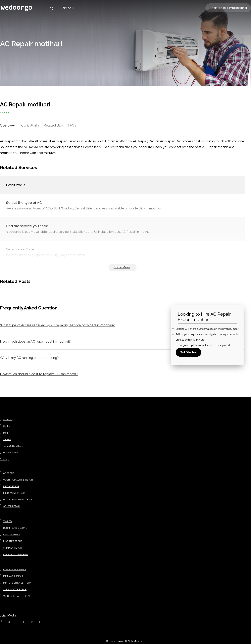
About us (7, 419)
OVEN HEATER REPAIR (15, 589)
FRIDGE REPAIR (11, 486)
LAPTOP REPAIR (11, 534)
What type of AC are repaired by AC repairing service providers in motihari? (57, 325)
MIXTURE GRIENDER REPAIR (18, 583)
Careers (7, 439)
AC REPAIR (8, 473)
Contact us (8, 426)
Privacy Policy (10, 452)
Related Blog (54, 125)
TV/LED (7, 521)
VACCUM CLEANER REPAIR (17, 596)
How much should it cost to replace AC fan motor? (39, 374)
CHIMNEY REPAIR (12, 548)
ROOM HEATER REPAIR (15, 528)
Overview (7, 125)
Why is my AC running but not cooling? (29, 358)
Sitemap (4, 459)
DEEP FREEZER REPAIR (15, 554)
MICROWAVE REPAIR (13, 493)
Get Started (188, 352)
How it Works (29, 125)
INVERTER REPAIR (12, 541)
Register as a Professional (228, 8)
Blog (50, 8)
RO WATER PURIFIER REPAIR (18, 499)
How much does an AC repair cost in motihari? (35, 341)
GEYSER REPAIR (11, 506)
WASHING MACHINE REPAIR (18, 480)
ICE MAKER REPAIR (13, 576)
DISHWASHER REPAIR (14, 569)
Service (66, 8)
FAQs (72, 125)
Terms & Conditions (13, 446)
